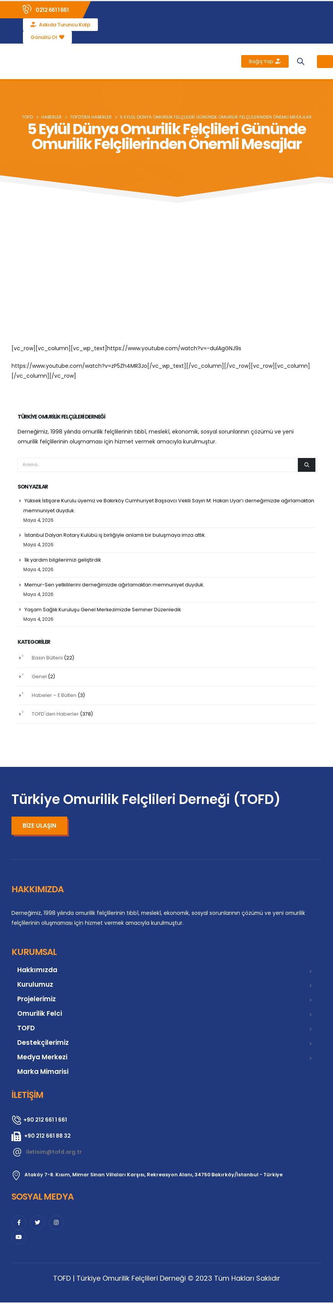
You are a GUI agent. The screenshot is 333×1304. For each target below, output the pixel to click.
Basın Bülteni (47, 659)
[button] (300, 61)
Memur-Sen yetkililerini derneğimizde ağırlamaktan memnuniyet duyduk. (115, 585)
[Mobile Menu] (325, 61)
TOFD (26, 1029)
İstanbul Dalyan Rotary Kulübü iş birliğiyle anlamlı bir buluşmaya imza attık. (115, 535)
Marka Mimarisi (42, 1073)
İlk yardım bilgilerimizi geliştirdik (63, 560)
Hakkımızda (37, 971)
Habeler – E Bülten (54, 696)
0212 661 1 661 (52, 10)
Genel (39, 678)
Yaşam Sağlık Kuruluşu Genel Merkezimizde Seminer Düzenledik (103, 610)
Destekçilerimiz (43, 1044)
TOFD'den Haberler (55, 715)
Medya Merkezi (42, 1058)
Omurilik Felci (39, 1015)
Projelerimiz (36, 1000)
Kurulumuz (35, 986)
